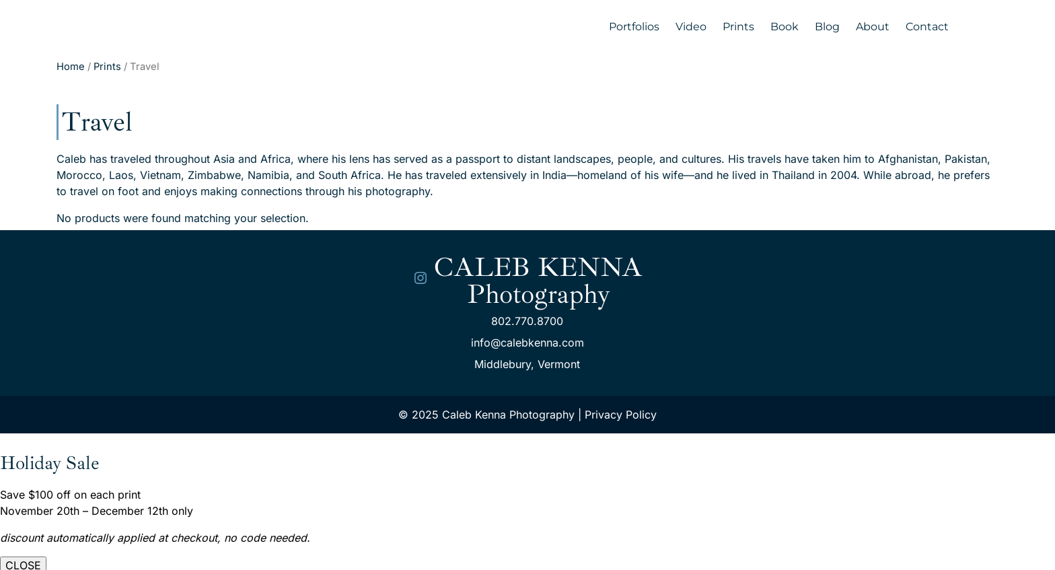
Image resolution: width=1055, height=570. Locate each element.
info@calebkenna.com (527, 342)
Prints (738, 26)
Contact (927, 26)
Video (691, 26)
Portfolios (634, 26)
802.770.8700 (527, 321)
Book (784, 26)
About (872, 26)
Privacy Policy (621, 414)
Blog (827, 26)
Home (71, 67)
